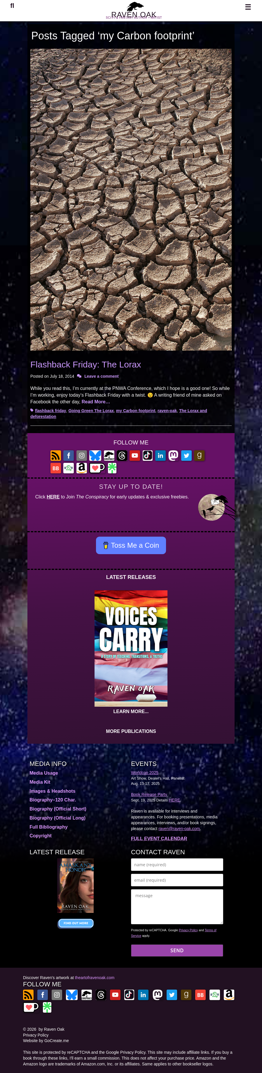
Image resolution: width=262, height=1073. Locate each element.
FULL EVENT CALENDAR (159, 838)
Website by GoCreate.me (46, 1040)
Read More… (96, 401)
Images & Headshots (52, 791)
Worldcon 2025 (144, 772)
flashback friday (50, 410)
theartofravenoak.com (94, 977)
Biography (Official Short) (57, 808)
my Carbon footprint (136, 410)
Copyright (40, 835)
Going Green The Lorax (91, 410)
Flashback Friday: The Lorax (85, 364)
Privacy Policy (188, 930)
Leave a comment (101, 376)
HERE (53, 496)
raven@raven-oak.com (179, 828)
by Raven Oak (51, 1029)
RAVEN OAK (133, 17)
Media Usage (43, 773)
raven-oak (167, 410)
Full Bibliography (48, 827)
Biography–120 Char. (52, 799)
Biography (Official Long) (57, 817)
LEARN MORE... (131, 711)
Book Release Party (149, 794)
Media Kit (39, 782)
